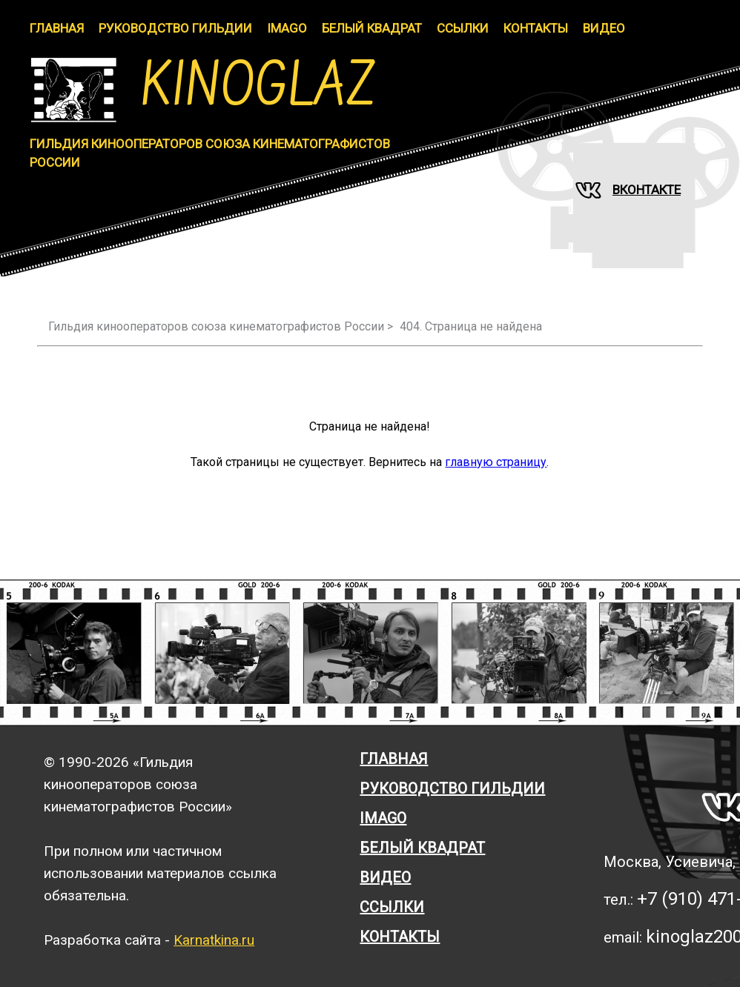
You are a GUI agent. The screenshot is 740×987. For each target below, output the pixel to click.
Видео (604, 28)
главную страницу (495, 462)
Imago (383, 818)
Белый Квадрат (372, 28)
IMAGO (287, 28)
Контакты (535, 28)
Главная (57, 28)
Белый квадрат (422, 847)
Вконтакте (628, 190)
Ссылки (463, 28)
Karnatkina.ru (214, 939)
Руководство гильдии (175, 28)
